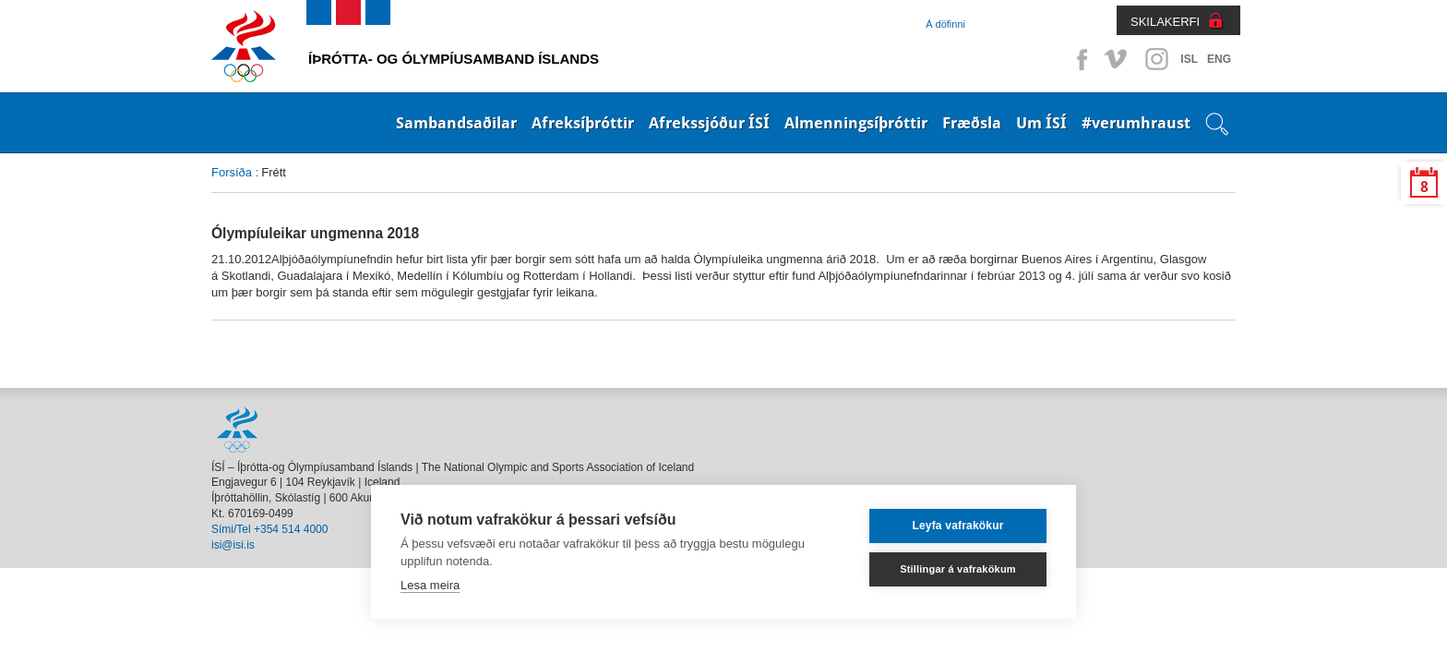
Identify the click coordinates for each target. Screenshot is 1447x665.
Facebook (1079, 59)
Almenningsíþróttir (855, 123)
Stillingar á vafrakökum (958, 568)
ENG (1219, 59)
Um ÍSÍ (1041, 123)
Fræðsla (971, 123)
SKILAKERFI (1165, 22)
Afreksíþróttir (583, 123)
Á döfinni (945, 24)
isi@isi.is (233, 544)
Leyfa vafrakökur (957, 525)
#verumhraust (1136, 123)
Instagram (1156, 59)
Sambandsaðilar (456, 123)
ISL (1189, 59)
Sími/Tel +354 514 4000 (269, 529)
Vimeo (1117, 59)
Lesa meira (430, 585)
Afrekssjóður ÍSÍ (709, 123)
